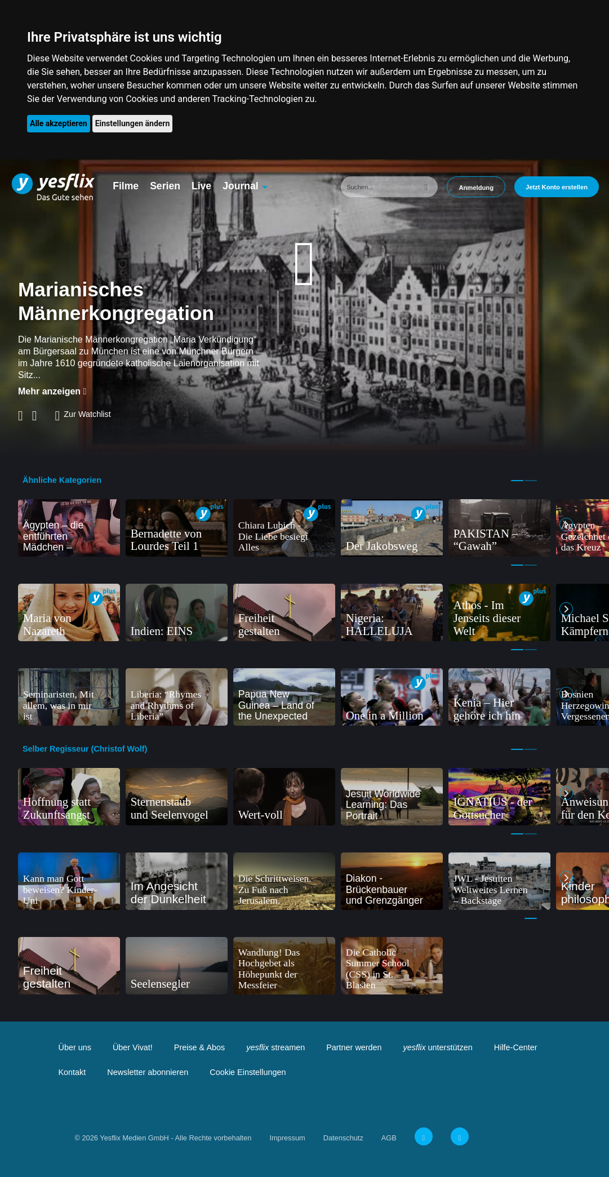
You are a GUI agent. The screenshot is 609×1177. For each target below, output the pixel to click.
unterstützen (438, 1047)
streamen (275, 1047)
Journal (241, 186)
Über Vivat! (133, 1047)
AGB (389, 1138)
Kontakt (72, 1072)
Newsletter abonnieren (147, 1072)
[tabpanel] (69, 528)
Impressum (287, 1138)
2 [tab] (530, 480)
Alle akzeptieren (58, 123)
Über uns (75, 1047)
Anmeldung (476, 187)
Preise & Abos (199, 1047)
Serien (165, 186)
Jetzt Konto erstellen (557, 187)
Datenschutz (343, 1138)
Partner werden (353, 1047)
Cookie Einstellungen (248, 1072)
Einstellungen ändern (132, 123)
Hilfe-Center (515, 1047)
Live (201, 186)
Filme (126, 186)
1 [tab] (517, 480)
